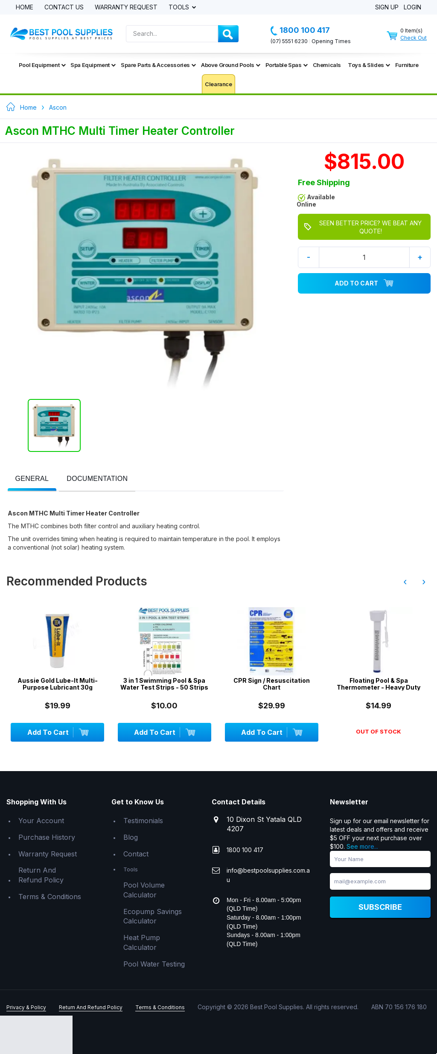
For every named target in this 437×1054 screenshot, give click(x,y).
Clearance (218, 84)
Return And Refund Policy (41, 875)
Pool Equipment (42, 64)
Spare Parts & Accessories (158, 64)
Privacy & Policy (26, 1007)
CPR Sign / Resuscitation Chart (271, 683)
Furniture (406, 64)
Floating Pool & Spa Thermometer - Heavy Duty (378, 683)
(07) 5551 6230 (289, 41)
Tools (180, 7)
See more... (362, 846)
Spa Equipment (93, 64)
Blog (130, 837)
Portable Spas (286, 64)
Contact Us (64, 7)
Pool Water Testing (154, 964)
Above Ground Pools (230, 64)
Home (24, 7)
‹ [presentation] (405, 581)
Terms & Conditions (49, 896)
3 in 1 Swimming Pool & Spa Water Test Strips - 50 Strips (164, 683)
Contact (136, 854)
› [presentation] (423, 581)
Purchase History (46, 837)
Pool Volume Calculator (144, 890)
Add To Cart (364, 283)
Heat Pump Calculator (141, 942)
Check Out (413, 38)
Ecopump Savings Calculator (152, 916)
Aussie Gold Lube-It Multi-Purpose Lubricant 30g (57, 683)
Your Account (41, 820)
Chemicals (327, 64)
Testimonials (143, 820)
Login (412, 7)
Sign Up (387, 7)
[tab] (32, 479)
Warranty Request (126, 7)
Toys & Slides (369, 64)
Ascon (58, 107)
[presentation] (32, 479)
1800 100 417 (300, 30)
